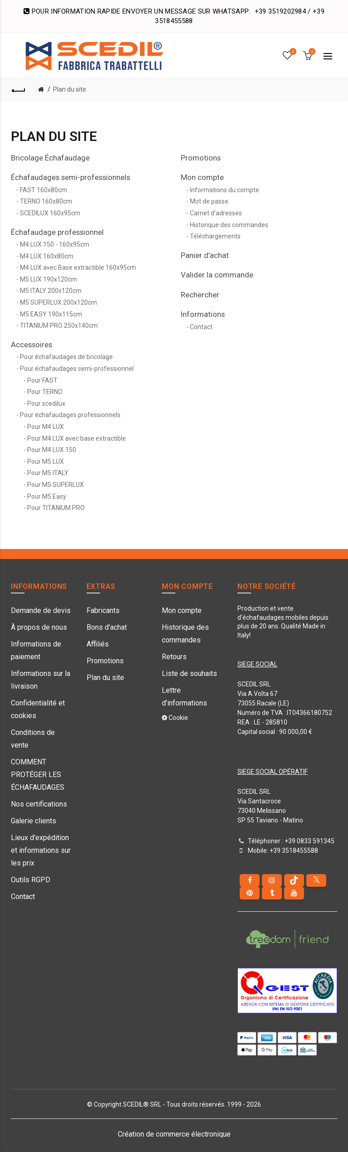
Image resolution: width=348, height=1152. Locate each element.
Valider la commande (217, 274)
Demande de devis (41, 610)
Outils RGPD (30, 879)
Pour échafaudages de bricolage (66, 356)
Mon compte (202, 177)
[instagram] (272, 880)
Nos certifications (39, 804)
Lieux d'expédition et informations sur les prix (41, 850)
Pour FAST (42, 380)
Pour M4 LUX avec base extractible (76, 438)
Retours (174, 656)
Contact (201, 327)
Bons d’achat (107, 627)
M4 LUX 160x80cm (46, 256)
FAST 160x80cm (43, 190)
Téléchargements (215, 236)
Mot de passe (209, 201)
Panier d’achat (205, 255)
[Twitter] (316, 880)
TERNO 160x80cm (46, 201)
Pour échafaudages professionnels (70, 414)
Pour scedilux (46, 403)
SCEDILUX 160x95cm (50, 213)
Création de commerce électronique (174, 1134)
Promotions (201, 157)
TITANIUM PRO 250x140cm (59, 325)
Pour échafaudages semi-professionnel (77, 368)
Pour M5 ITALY (47, 472)
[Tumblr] (272, 893)
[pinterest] (250, 893)
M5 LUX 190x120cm (48, 279)
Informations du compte (224, 190)
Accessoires (31, 344)
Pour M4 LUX (45, 426)
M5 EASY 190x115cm (51, 314)
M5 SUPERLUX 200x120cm (58, 302)
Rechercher (200, 294)
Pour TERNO (45, 391)
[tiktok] (294, 880)
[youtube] (294, 893)
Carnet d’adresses (216, 213)
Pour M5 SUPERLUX (55, 484)
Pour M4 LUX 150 (51, 449)
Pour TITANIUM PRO (56, 507)
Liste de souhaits (189, 673)
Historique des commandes (229, 224)
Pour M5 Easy (46, 496)
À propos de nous (39, 627)
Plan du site (69, 89)
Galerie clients (33, 821)
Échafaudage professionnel (57, 232)
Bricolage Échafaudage (50, 157)
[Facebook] (250, 880)
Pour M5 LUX (45, 461)
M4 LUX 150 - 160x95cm (54, 244)
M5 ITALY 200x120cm (51, 290)
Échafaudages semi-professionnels (70, 177)
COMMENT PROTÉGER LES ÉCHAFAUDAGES (37, 775)
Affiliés (98, 644)
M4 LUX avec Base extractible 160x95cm (78, 267)
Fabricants (103, 610)
